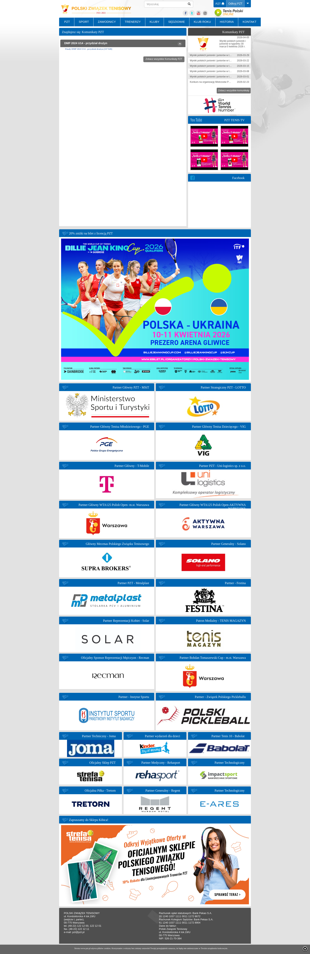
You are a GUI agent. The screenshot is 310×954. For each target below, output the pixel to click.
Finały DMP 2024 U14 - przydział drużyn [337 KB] (88, 49)
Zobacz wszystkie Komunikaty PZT (164, 59)
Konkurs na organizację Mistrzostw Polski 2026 (214, 82)
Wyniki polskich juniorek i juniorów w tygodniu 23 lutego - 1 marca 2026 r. (228, 76)
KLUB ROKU (202, 21)
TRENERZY (133, 21)
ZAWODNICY (107, 21)
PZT (219, 3)
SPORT (84, 21)
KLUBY (154, 21)
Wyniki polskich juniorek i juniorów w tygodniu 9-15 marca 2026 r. (224, 66)
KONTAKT (249, 21)
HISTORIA (227, 21)
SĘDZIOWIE (176, 21)
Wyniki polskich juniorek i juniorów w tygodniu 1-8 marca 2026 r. (223, 71)
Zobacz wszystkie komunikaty (233, 90)
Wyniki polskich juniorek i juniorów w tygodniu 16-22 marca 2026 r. (225, 60)
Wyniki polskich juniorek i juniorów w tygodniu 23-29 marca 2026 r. (225, 55)
